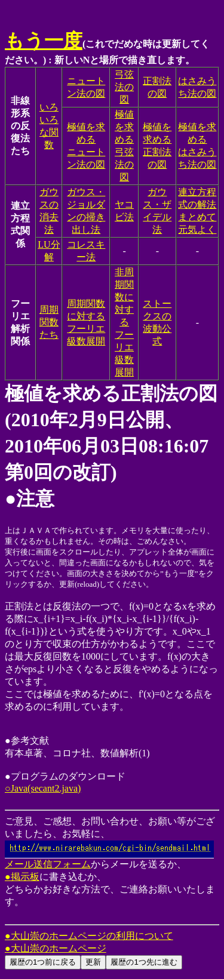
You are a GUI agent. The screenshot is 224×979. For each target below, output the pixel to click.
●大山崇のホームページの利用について (89, 936)
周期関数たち (49, 322)
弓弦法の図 (124, 86)
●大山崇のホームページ (55, 948)
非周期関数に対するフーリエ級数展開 (124, 322)
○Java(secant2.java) (43, 788)
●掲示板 (22, 877)
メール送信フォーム (109, 859)
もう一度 (43, 40)
